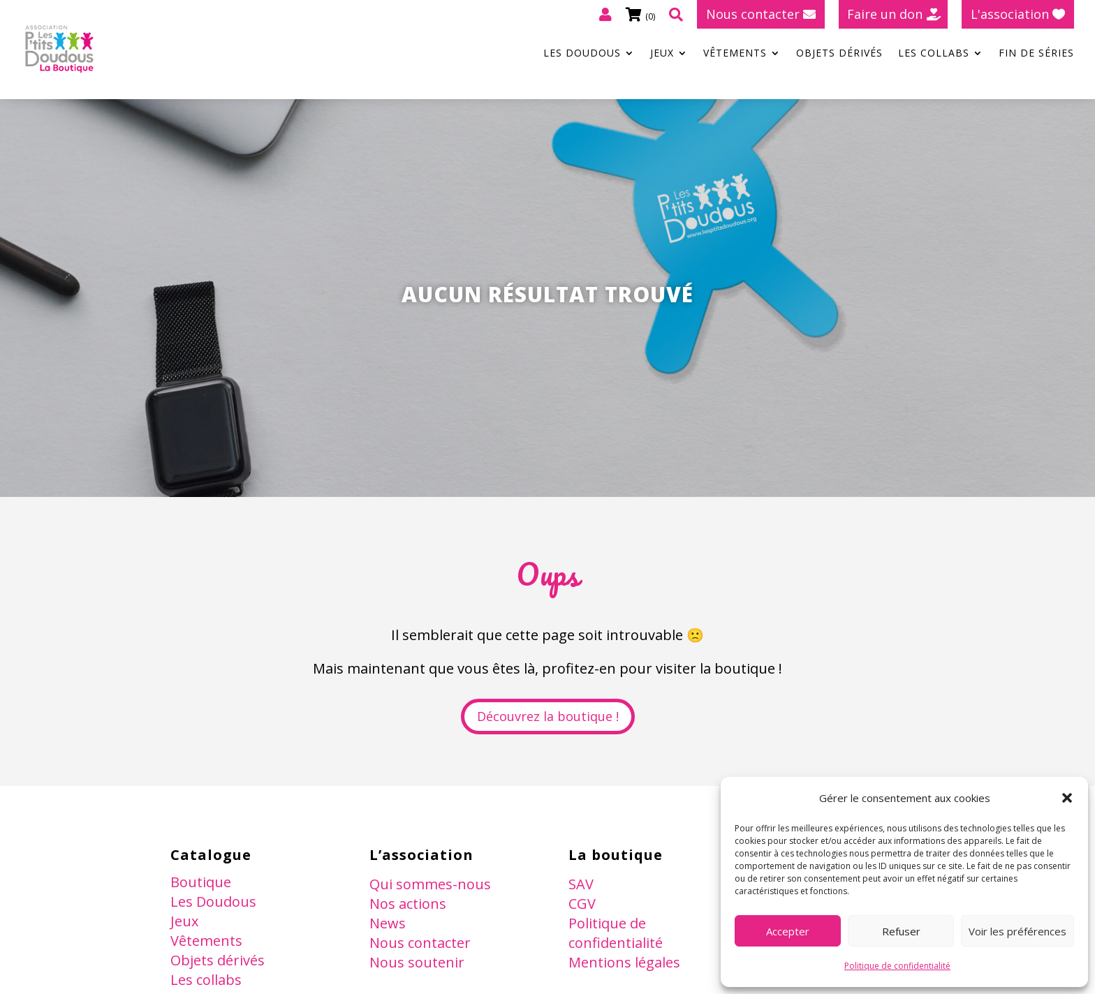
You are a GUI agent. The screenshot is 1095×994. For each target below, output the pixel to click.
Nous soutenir (416, 962)
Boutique (200, 882)
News (387, 923)
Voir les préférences (1017, 931)
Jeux (662, 53)
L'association (1010, 14)
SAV (581, 884)
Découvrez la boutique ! (548, 716)
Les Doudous (582, 53)
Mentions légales (624, 962)
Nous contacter (753, 14)
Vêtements (735, 53)
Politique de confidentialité (897, 966)
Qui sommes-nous (430, 884)
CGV (582, 903)
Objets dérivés (839, 53)
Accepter (787, 931)
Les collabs (933, 53)
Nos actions (407, 903)
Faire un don (885, 14)
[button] (1067, 798)
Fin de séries (1036, 53)
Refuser (901, 931)
